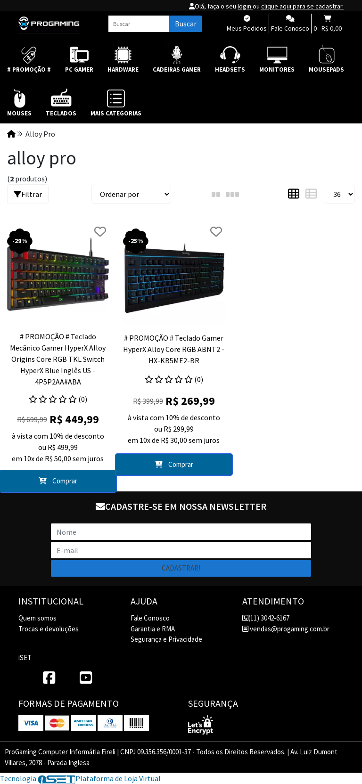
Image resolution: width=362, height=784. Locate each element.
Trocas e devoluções (48, 628)
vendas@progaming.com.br (285, 628)
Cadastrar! (181, 568)
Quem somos (37, 617)
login (245, 6)
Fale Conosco (150, 617)
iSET (25, 657)
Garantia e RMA (153, 628)
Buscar (186, 23)
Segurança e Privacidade (166, 639)
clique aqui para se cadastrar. (302, 6)
